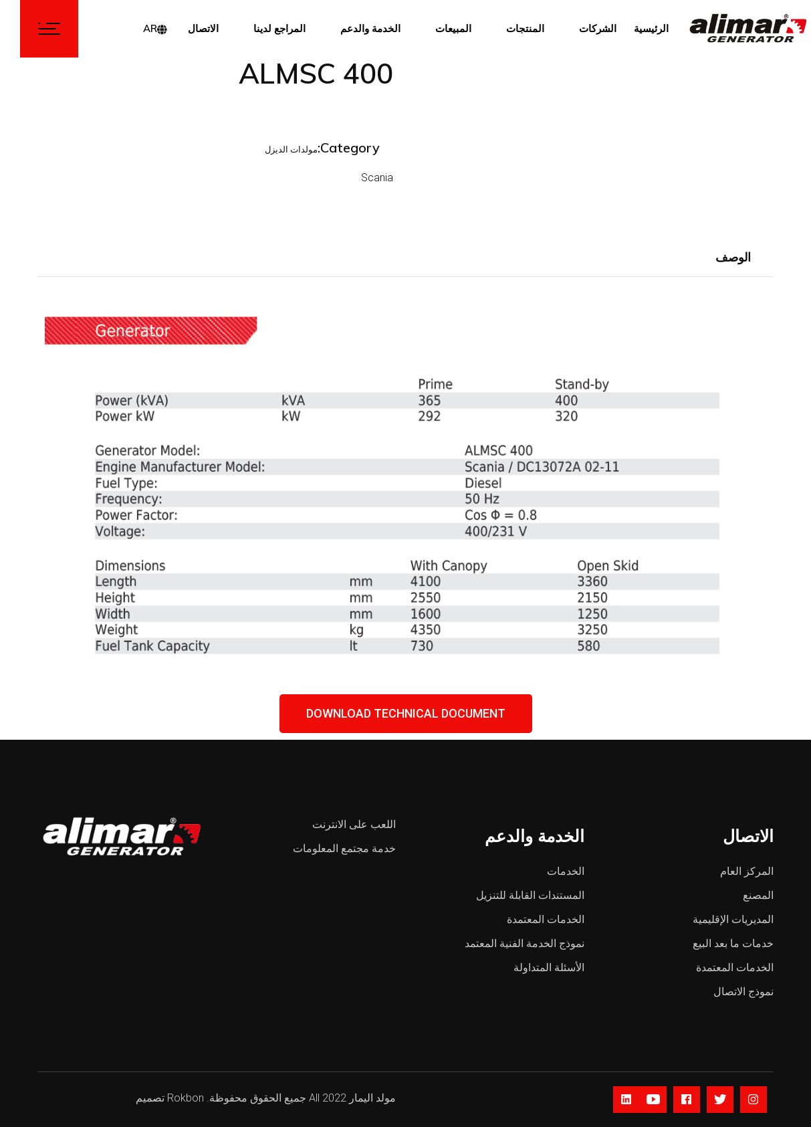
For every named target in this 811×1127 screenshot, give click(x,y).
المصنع (758, 895)
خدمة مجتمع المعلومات (344, 848)
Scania (334, 177)
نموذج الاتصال (743, 991)
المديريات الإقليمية (733, 919)
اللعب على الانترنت (354, 824)
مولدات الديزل (248, 149)
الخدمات (565, 871)
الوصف (733, 257)
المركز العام (747, 871)
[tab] (733, 258)
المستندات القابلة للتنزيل (530, 895)
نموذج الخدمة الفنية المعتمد (524, 943)
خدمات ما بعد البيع (733, 943)
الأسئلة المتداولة (548, 967)
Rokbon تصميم (170, 1098)
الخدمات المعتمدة (545, 919)
